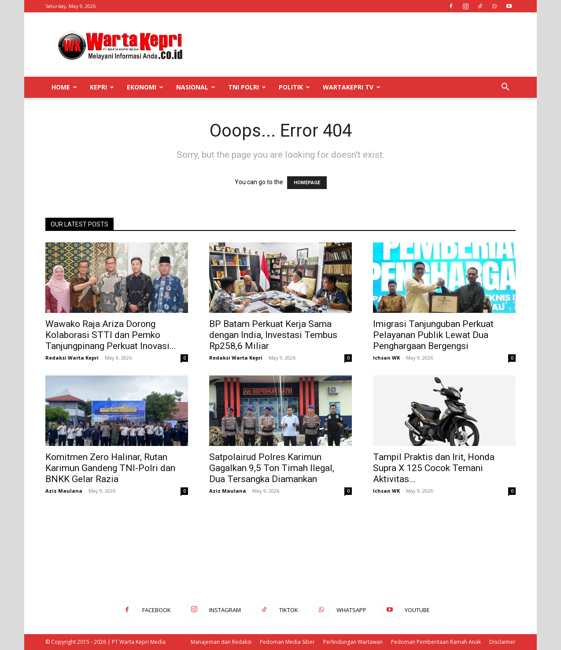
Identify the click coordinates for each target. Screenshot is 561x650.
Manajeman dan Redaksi (221, 642)
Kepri (102, 87)
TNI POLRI (247, 87)
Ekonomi (145, 87)
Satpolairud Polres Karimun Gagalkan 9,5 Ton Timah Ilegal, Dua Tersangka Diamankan (271, 468)
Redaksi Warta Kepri (72, 357)
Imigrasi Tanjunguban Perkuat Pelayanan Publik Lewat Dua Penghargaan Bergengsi (433, 335)
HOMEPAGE (307, 183)
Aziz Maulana (63, 490)
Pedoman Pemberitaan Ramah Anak (436, 642)
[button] (505, 88)
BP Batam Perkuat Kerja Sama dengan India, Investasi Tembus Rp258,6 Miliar (273, 335)
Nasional (195, 87)
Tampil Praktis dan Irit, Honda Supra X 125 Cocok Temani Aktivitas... (434, 468)
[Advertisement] (355, 44)
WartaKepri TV (351, 87)
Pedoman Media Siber (287, 642)
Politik (294, 87)
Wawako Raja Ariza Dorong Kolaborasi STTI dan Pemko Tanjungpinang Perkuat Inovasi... (110, 335)
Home (64, 87)
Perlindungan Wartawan (353, 642)
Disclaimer (502, 642)
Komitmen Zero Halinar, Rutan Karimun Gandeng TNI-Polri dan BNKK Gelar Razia (110, 468)
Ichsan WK (386, 357)
